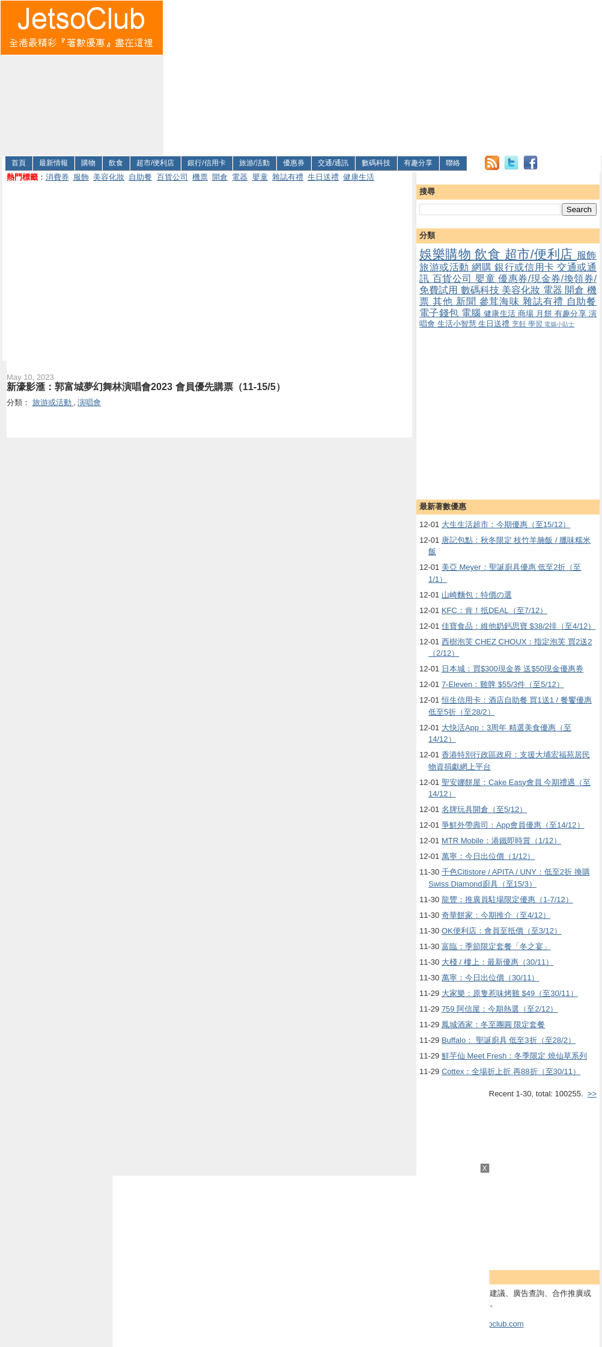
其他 (444, 301)
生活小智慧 (458, 323)
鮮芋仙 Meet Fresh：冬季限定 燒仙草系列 (514, 1055)
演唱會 (89, 402)
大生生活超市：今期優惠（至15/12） (506, 524)
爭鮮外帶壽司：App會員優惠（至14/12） (513, 824)
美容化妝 (108, 177)
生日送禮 (323, 177)
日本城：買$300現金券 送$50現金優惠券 (512, 668)
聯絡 (453, 163)
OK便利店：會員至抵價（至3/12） (502, 930)
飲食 (116, 163)
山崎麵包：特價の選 (477, 594)
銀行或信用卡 (525, 267)
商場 (527, 313)
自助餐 (140, 177)
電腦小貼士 (559, 324)
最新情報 (53, 163)
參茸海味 (501, 301)
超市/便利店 (155, 163)
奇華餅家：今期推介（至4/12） (496, 915)
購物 (88, 163)
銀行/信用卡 (206, 163)
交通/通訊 (333, 163)
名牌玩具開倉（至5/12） (484, 809)
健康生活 (358, 177)
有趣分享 (418, 163)
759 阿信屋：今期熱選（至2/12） (500, 1008)
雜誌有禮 (287, 177)
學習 (536, 324)
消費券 (57, 177)
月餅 (545, 313)
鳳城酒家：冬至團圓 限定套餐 (494, 1024)
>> (592, 1093)
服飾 (81, 177)
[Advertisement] (240, 76)
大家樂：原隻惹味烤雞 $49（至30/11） (510, 993)
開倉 (220, 177)
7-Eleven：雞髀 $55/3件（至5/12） (503, 684)
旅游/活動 (254, 163)
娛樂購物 (447, 254)
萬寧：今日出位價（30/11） (491, 977)
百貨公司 (172, 177)
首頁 (18, 163)
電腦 (472, 313)
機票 (200, 177)
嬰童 (260, 177)
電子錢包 (440, 313)
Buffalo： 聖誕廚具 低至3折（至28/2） (509, 1040)
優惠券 (294, 163)
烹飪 (520, 324)
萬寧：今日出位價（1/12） (488, 856)
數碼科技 (376, 163)
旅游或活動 (445, 267)
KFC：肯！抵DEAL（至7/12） (494, 610)
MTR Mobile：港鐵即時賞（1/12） (501, 840)
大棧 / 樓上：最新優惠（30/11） (497, 962)
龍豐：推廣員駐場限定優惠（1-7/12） (507, 899)
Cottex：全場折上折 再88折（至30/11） (511, 1071)
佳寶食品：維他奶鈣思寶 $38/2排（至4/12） (518, 626)
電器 (240, 177)
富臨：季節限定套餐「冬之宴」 (496, 946)
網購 (483, 267)
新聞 (467, 301)
